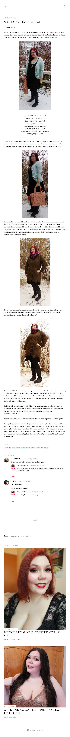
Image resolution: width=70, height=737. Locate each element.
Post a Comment (14, 639)
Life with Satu (16, 459)
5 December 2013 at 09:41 (30, 459)
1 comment (12, 717)
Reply (13, 477)
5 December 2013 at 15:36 (22, 481)
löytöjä (33, 447)
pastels (38, 447)
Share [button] (6, 444)
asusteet (18, 447)
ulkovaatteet (44, 447)
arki (10, 447)
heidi (12, 481)
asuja (13, 447)
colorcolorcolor (25, 447)
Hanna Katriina (22, 465)
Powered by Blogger (35, 730)
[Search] (64, 6)
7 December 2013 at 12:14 (36, 465)
